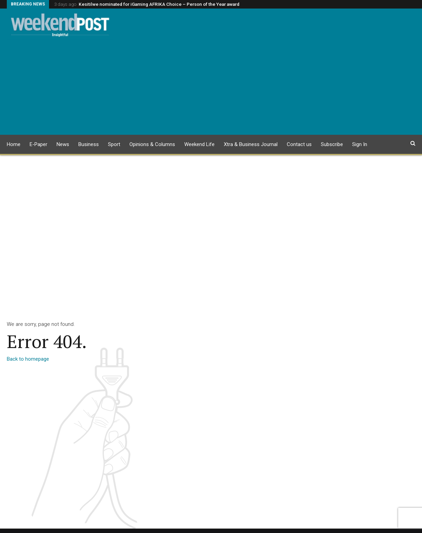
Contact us (299, 144)
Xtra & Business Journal (251, 144)
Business (88, 144)
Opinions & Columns (152, 144)
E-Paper (38, 144)
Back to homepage (28, 359)
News (63, 144)
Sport (114, 144)
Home (13, 144)
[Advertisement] (211, 87)
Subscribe (332, 144)
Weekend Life (199, 144)
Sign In (359, 144)
